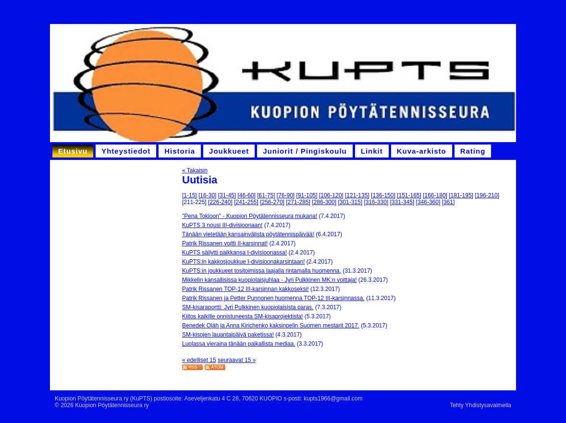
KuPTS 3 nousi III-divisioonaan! (222, 225)
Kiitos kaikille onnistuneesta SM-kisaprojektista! (242, 316)
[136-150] (383, 195)
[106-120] (331, 195)
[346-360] (428, 202)
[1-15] (189, 195)
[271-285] (298, 202)
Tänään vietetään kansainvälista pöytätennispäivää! (248, 234)
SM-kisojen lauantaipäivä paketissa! (228, 334)
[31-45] (227, 195)
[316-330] (376, 202)
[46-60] (246, 195)
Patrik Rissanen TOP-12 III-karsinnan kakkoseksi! (245, 289)
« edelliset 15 (199, 360)
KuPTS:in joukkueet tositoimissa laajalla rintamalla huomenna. (261, 270)
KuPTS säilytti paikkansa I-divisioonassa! (234, 252)
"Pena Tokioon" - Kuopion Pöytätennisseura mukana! (249, 216)
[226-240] (220, 202)
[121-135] (357, 195)
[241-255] (246, 202)
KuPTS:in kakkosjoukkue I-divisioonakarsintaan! (243, 261)
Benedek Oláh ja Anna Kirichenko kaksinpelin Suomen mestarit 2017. (270, 325)
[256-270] (272, 202)
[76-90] (286, 195)
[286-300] (324, 202)
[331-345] (402, 202)
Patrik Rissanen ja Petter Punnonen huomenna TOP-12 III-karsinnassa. (273, 298)
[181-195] (461, 195)
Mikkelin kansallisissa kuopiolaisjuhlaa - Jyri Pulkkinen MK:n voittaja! (269, 280)
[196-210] (487, 195)
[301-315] (350, 202)
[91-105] (307, 195)
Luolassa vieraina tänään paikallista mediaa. (238, 343)
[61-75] (266, 195)
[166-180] (435, 195)
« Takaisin (195, 170)
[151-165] (409, 195)
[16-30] (207, 195)
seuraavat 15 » (237, 360)
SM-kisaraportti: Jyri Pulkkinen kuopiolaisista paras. (247, 307)
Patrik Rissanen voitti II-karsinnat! (225, 243)
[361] (448, 202)
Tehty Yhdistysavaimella (480, 405)
